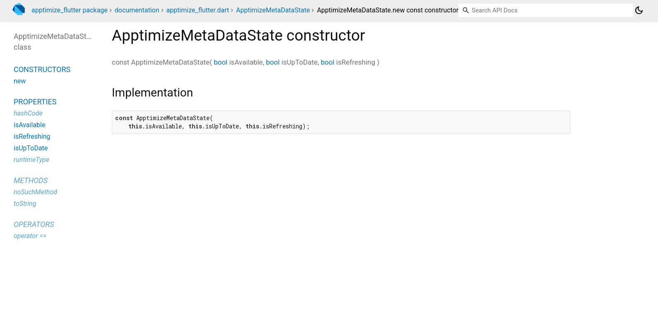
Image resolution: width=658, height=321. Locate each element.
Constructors (42, 69)
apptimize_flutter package (69, 10)
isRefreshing (32, 136)
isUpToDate (31, 148)
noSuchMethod (35, 192)
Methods (31, 180)
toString (25, 204)
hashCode (28, 113)
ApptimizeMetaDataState (273, 10)
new (20, 81)
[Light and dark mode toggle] (639, 10)
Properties (35, 101)
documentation (137, 10)
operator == (30, 236)
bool (220, 62)
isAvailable (29, 125)
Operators (34, 224)
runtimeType (31, 160)
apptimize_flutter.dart (197, 10)
